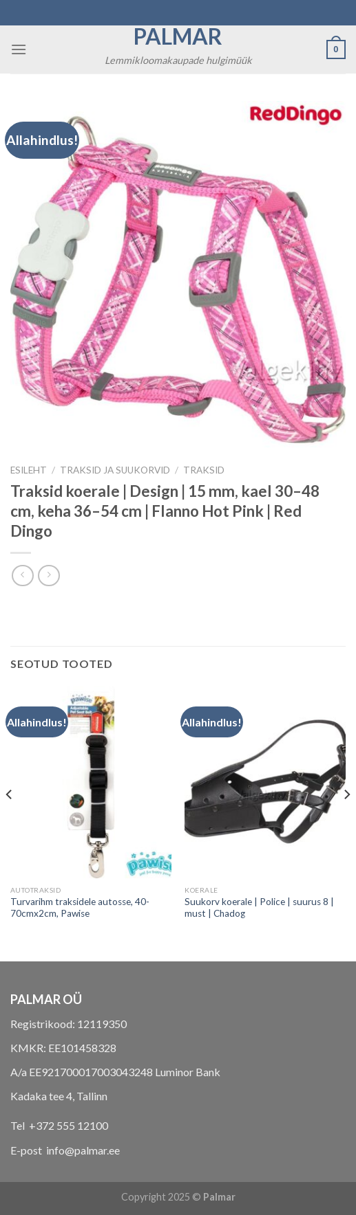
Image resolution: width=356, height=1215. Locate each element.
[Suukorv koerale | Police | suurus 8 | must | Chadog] (265, 782)
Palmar (178, 36)
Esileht (28, 470)
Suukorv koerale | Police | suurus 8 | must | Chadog (259, 907)
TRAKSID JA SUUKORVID (115, 470)
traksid (203, 470)
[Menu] (18, 49)
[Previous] (10, 822)
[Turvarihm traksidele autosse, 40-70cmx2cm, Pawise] (90, 782)
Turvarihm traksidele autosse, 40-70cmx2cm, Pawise (79, 907)
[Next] (346, 822)
